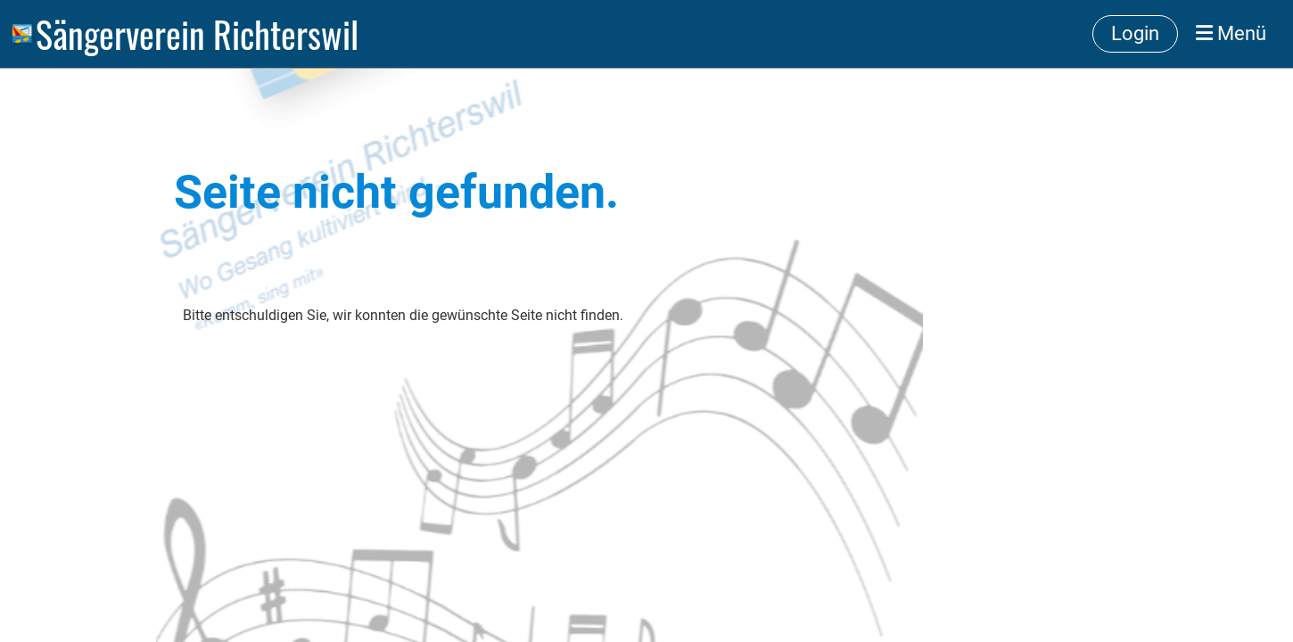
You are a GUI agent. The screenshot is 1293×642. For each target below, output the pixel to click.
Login (1135, 33)
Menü (1231, 33)
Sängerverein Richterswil (197, 34)
